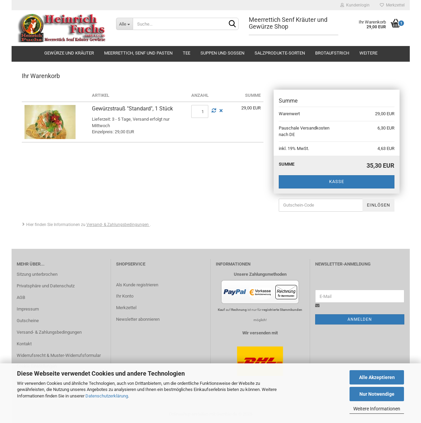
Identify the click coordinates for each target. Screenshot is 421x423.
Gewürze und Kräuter (69, 53)
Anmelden (359, 319)
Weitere (368, 53)
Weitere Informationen (376, 408)
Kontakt (24, 343)
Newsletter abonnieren (138, 319)
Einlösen (378, 205)
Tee (186, 53)
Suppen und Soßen (222, 53)
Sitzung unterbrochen (37, 274)
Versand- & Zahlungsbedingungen (118, 224)
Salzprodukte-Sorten (280, 53)
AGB (21, 297)
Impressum (28, 309)
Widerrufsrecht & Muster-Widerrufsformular (59, 355)
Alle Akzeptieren (377, 377)
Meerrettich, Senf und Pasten (138, 53)
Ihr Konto (124, 296)
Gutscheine (28, 320)
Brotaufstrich (332, 53)
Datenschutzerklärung (106, 395)
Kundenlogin (355, 5)
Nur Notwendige (376, 394)
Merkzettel (392, 5)
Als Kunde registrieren (137, 284)
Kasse (336, 181)
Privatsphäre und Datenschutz (46, 285)
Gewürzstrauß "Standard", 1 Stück (132, 108)
